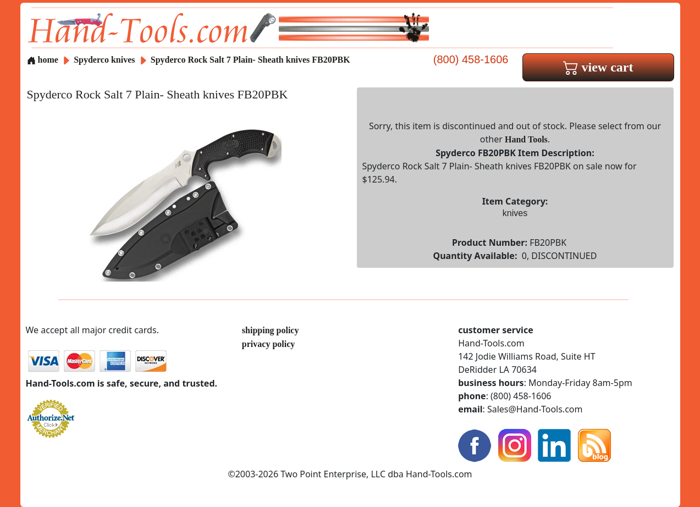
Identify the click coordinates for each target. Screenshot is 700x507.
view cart (598, 67)
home (42, 59)
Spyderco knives (104, 59)
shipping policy (270, 330)
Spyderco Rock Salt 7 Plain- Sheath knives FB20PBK (250, 59)
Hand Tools (526, 139)
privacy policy (268, 344)
